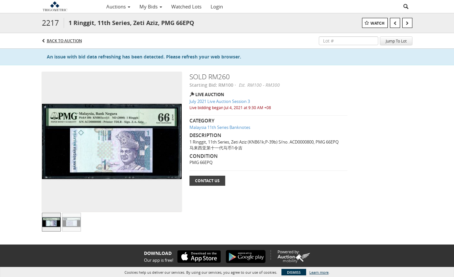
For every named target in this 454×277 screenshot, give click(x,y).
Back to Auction (64, 41)
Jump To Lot (396, 41)
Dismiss (294, 272)
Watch (377, 23)
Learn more (319, 272)
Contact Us (207, 180)
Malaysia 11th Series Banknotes (219, 127)
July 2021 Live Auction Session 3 (219, 101)
